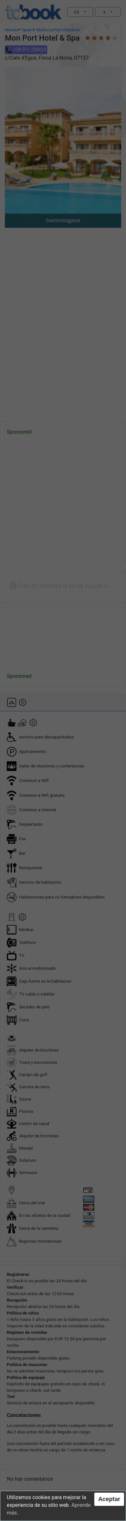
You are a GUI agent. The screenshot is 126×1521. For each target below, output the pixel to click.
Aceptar (109, 1499)
